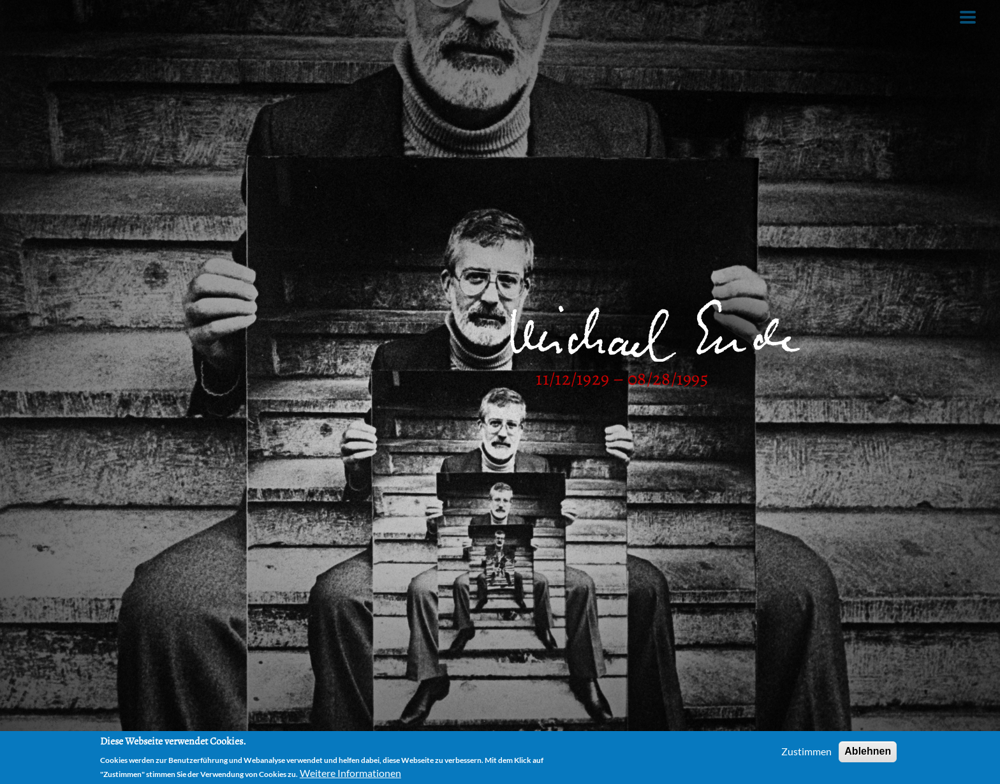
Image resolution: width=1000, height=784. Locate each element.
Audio (222, 14)
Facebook (537, 14)
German (610, 14)
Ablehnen (867, 751)
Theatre (341, 14)
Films (279, 14)
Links (402, 14)
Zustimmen (806, 751)
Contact (465, 14)
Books (163, 14)
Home (39, 14)
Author (101, 14)
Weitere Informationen (350, 773)
